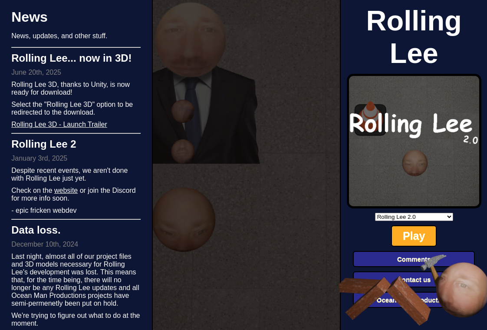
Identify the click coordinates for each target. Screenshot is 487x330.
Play (414, 236)
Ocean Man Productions (414, 300)
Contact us (414, 279)
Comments (414, 259)
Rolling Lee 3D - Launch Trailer (59, 124)
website (66, 190)
